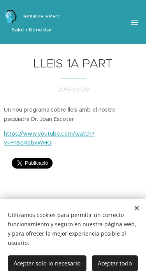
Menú (134, 22)
